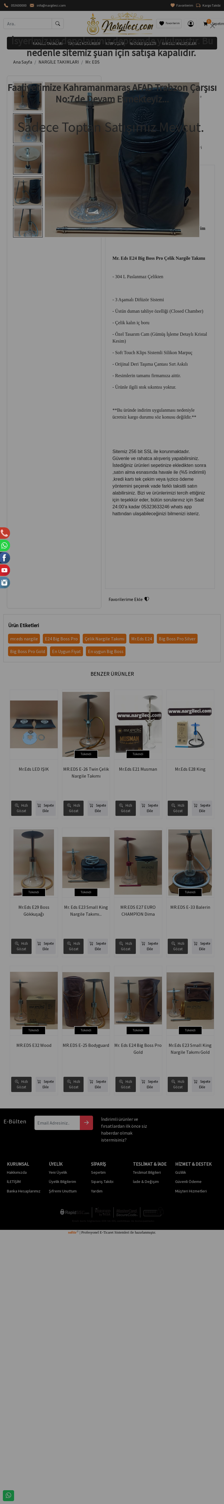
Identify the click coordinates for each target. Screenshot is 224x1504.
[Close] (212, 26)
